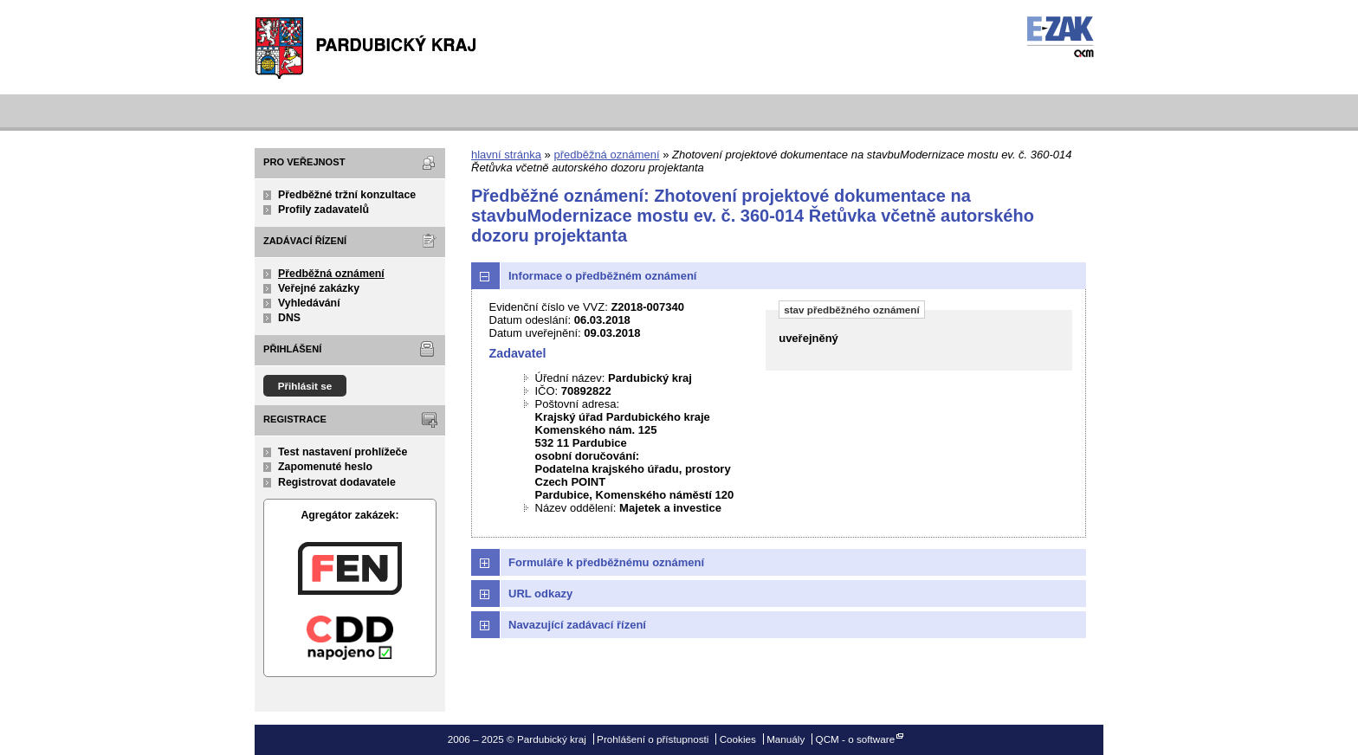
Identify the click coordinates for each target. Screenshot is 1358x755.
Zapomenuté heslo (325, 467)
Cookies (738, 739)
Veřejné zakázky (318, 288)
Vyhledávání (309, 303)
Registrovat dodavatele (337, 482)
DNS (289, 318)
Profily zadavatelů (323, 209)
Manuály (785, 739)
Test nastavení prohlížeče (342, 452)
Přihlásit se (305, 385)
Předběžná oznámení (331, 274)
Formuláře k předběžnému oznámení (606, 562)
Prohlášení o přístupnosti (652, 739)
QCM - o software (856, 739)
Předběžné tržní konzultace (347, 195)
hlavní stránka (506, 154)
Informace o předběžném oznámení (602, 275)
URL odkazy (540, 593)
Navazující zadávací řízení (577, 624)
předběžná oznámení (606, 154)
